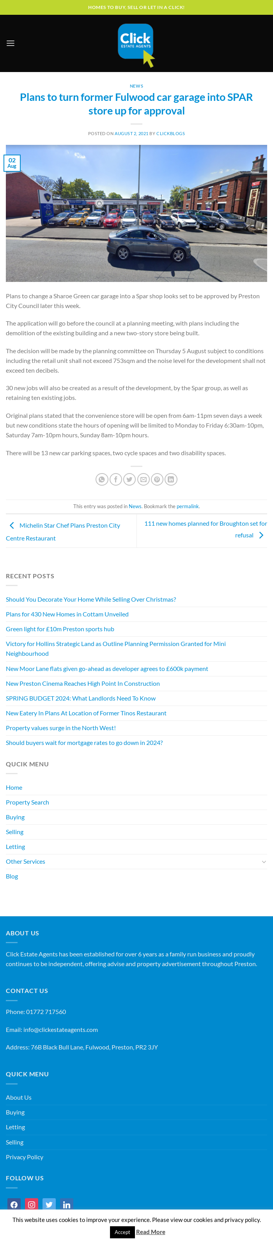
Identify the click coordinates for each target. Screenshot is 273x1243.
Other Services (25, 861)
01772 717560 (46, 1011)
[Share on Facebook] (116, 479)
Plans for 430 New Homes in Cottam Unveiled (67, 614)
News (136, 85)
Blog (12, 876)
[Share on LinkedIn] (171, 479)
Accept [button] (122, 1232)
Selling (14, 831)
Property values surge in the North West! (61, 727)
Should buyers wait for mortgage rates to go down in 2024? (84, 742)
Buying (15, 816)
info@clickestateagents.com (60, 1029)
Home (14, 787)
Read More (150, 1231)
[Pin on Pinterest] (157, 479)
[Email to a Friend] (143, 479)
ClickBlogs (170, 133)
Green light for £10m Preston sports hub (60, 628)
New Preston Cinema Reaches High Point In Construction (83, 683)
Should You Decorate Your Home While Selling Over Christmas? (91, 599)
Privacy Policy (24, 1156)
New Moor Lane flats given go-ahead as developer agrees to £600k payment (107, 668)
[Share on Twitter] (129, 479)
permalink (188, 506)
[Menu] (10, 43)
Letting (15, 846)
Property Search (27, 802)
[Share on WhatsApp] (102, 479)
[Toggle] (264, 861)
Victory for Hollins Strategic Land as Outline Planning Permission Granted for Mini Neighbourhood (116, 648)
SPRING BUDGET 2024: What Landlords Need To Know (81, 698)
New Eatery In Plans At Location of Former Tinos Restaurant (86, 713)
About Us (19, 1097)
